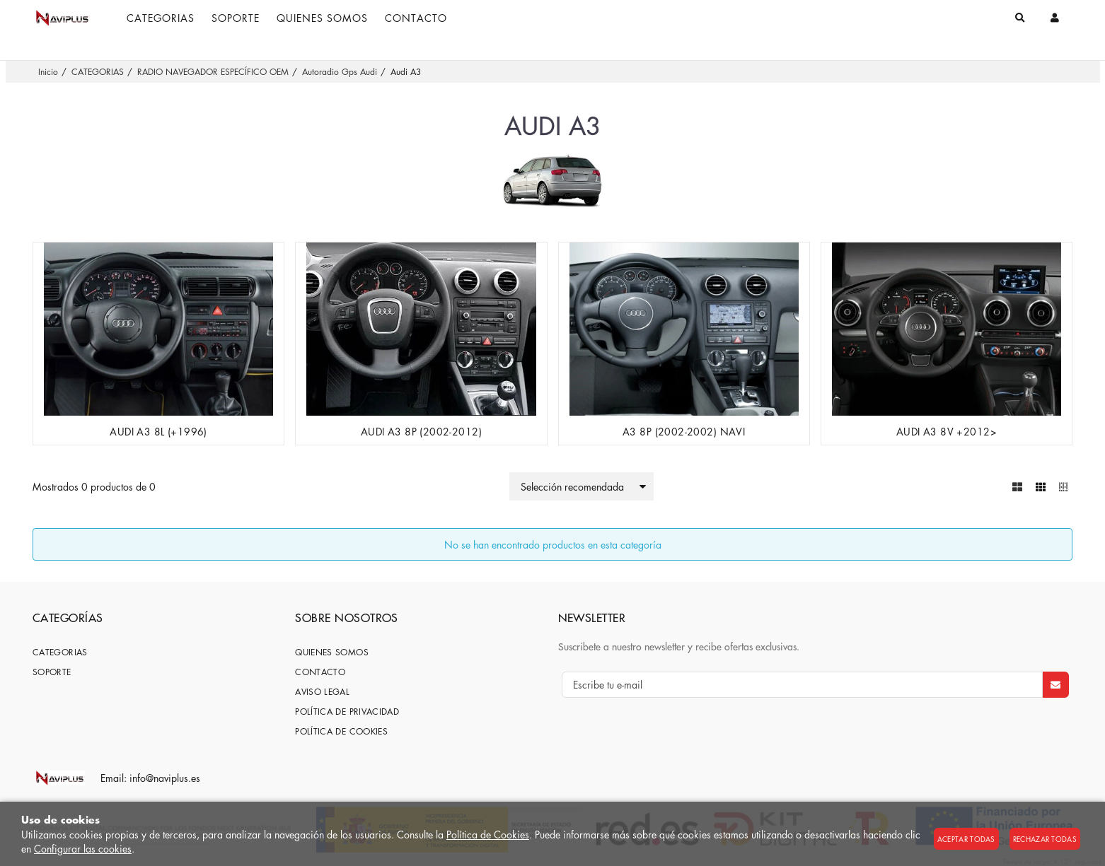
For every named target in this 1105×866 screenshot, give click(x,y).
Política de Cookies (487, 834)
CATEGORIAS (60, 652)
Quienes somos (332, 652)
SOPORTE (52, 672)
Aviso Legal (322, 692)
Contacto (320, 672)
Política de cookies (341, 731)
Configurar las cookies (83, 848)
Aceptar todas (966, 838)
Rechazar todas (1045, 838)
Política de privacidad (347, 712)
